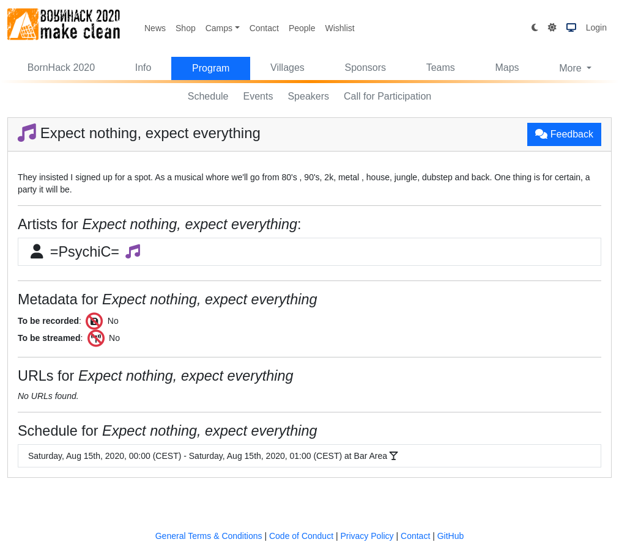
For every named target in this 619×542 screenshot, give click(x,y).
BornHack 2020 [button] (61, 67)
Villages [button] (287, 67)
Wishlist (339, 28)
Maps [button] (507, 67)
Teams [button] (440, 67)
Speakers (308, 96)
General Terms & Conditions (208, 536)
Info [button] (143, 67)
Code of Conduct (301, 536)
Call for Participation (387, 96)
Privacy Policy (366, 536)
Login (596, 27)
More (571, 68)
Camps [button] (219, 28)
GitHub (450, 536)
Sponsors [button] (365, 67)
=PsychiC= (84, 252)
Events (258, 96)
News (155, 28)
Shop (186, 28)
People (302, 28)
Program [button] (210, 68)
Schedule (208, 96)
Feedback (564, 134)
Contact (264, 28)
